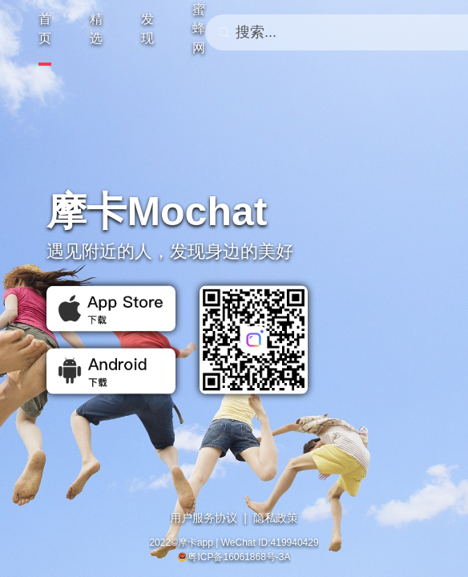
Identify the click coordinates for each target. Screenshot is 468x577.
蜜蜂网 (198, 28)
